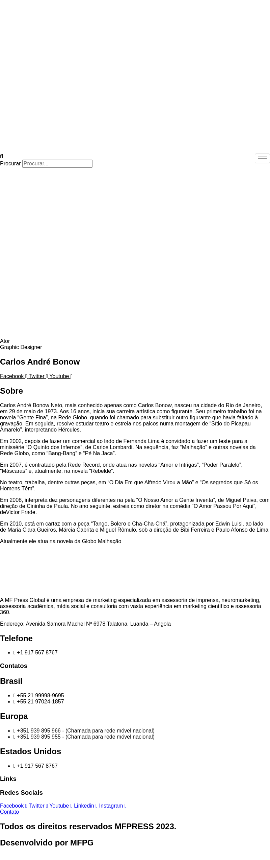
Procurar (10, 163)
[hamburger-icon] (262, 158)
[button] (135, 157)
